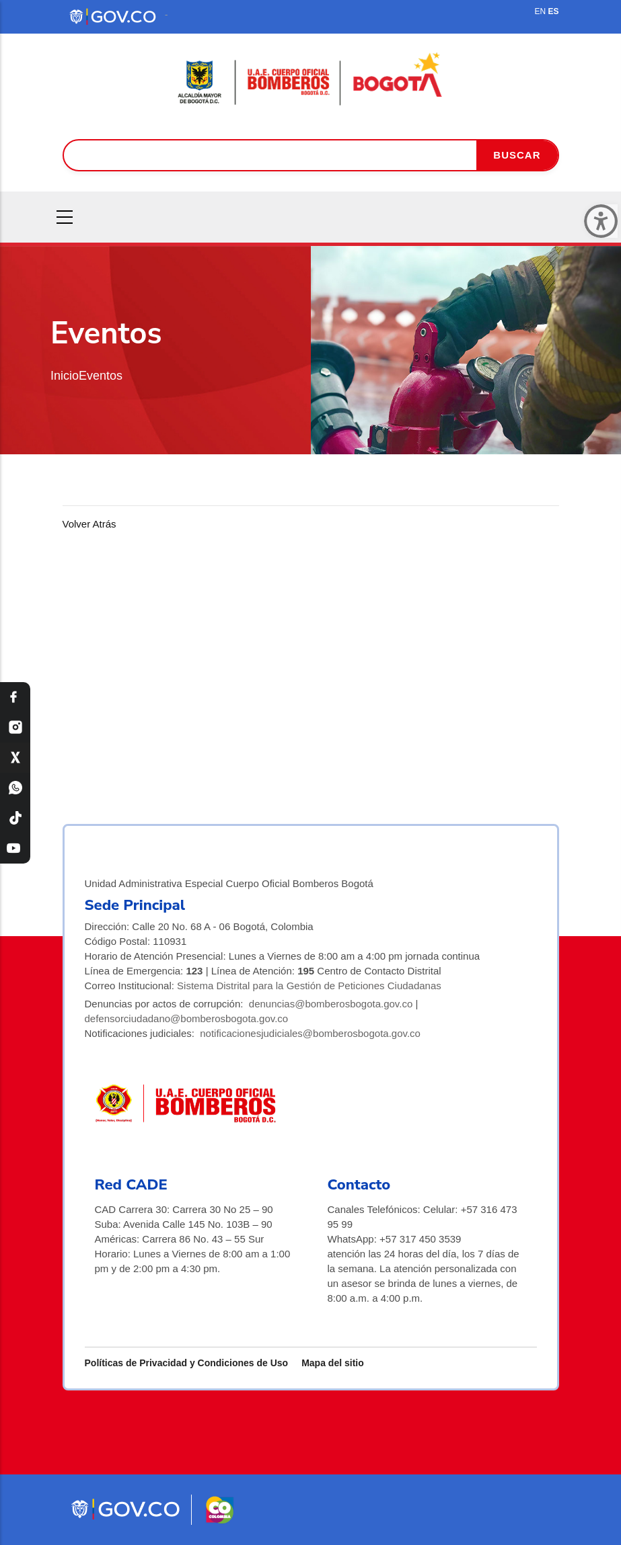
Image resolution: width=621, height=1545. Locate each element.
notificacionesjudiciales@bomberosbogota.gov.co (310, 1033)
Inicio (64, 375)
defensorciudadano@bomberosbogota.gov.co (187, 1018)
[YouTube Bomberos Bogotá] (15, 848)
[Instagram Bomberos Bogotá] (15, 727)
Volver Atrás (89, 524)
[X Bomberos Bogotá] (15, 758)
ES (553, 11)
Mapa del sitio (332, 1363)
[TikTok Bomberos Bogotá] (15, 818)
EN (540, 11)
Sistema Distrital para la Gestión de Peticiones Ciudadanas (309, 985)
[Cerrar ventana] (601, 221)
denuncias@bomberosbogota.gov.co (330, 1003)
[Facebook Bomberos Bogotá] (15, 697)
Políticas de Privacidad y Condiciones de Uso (187, 1363)
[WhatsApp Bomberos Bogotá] (15, 788)
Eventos (100, 375)
